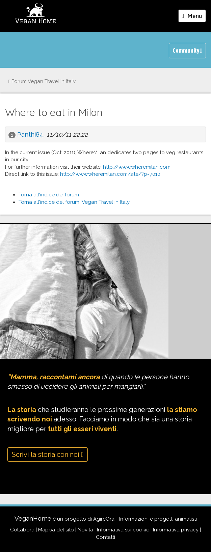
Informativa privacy (176, 530)
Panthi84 (30, 134)
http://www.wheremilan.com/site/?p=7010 (110, 174)
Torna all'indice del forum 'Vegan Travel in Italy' (75, 202)
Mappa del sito (56, 530)
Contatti (105, 537)
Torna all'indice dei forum (49, 195)
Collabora (22, 530)
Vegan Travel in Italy (42, 81)
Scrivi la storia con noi (47, 454)
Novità (85, 530)
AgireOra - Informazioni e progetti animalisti (145, 519)
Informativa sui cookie (123, 530)
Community (187, 50)
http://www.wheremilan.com (136, 167)
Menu (194, 16)
